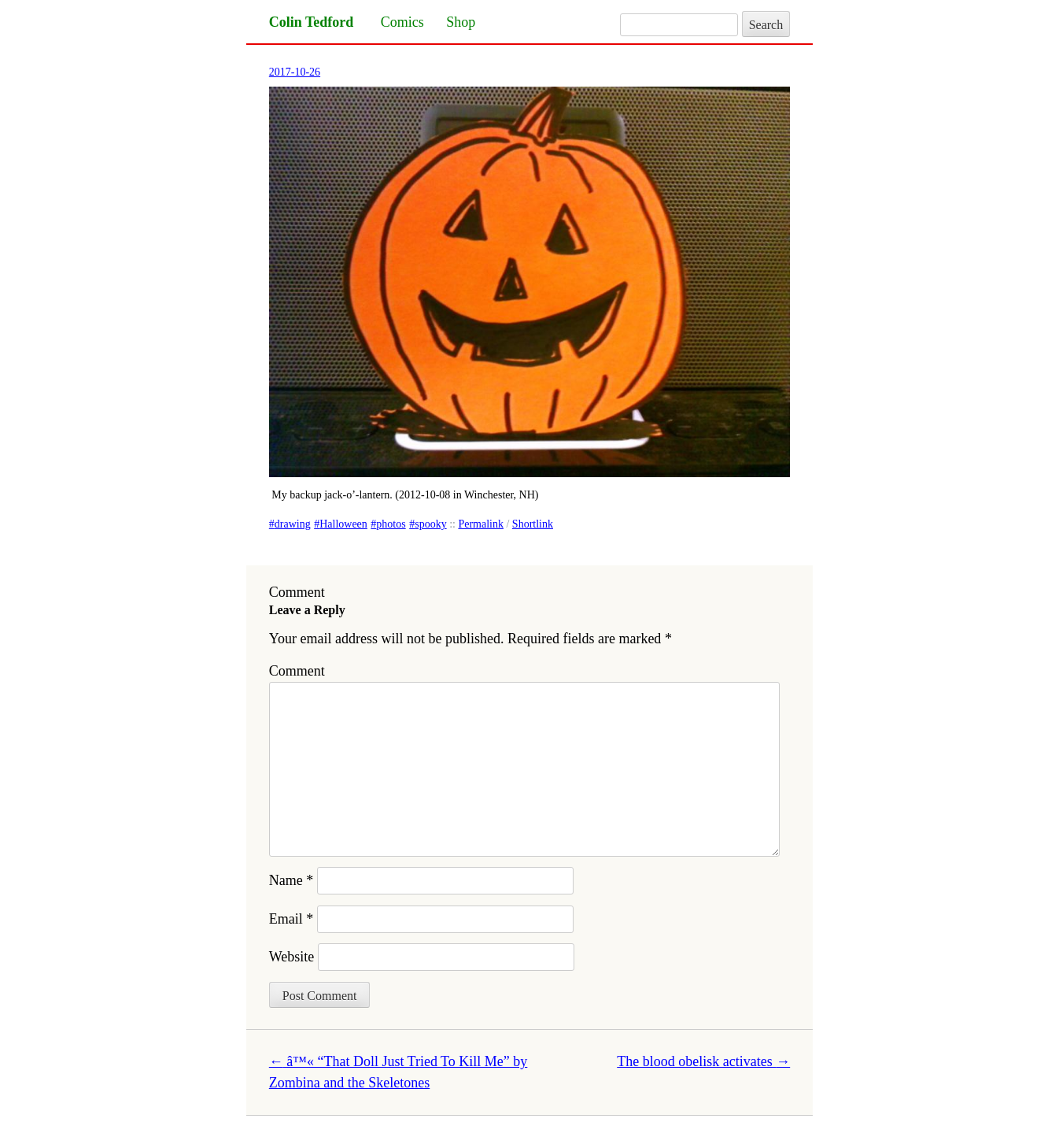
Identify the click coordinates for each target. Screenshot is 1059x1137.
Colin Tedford (311, 22)
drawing (293, 524)
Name (291, 880)
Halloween (343, 524)
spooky (430, 524)
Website (292, 957)
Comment (297, 671)
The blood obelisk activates (703, 1061)
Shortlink (532, 524)
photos (390, 524)
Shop (460, 22)
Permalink (481, 524)
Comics (402, 22)
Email (291, 919)
